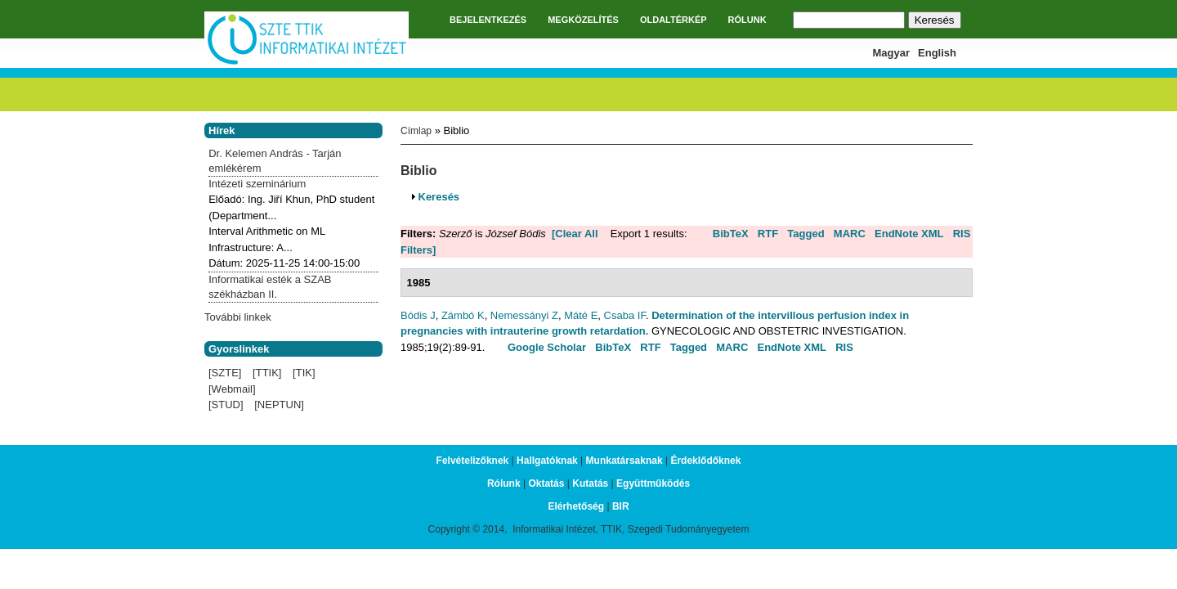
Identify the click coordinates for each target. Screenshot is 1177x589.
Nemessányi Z (524, 315)
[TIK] (304, 372)
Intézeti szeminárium (257, 184)
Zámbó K (463, 315)
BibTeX (731, 233)
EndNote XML (909, 233)
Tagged (805, 233)
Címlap (416, 131)
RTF (768, 233)
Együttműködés (653, 483)
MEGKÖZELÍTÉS (583, 20)
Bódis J (418, 315)
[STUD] (226, 404)
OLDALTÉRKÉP (673, 20)
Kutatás (590, 483)
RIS (962, 233)
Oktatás (546, 483)
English (937, 53)
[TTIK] (267, 372)
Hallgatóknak (547, 460)
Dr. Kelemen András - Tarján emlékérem (274, 160)
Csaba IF (625, 315)
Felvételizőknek (472, 460)
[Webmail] (232, 389)
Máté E (580, 315)
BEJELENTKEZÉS (488, 20)
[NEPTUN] (279, 404)
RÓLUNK (747, 20)
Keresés (439, 197)
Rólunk (504, 483)
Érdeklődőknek (705, 460)
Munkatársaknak (624, 460)
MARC (850, 233)
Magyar (892, 53)
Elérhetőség (576, 506)
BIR (620, 506)
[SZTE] (224, 372)
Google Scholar (547, 347)
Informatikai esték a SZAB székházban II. (269, 286)
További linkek (237, 317)
